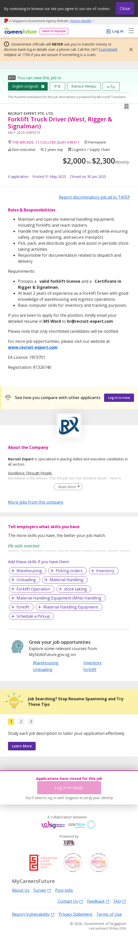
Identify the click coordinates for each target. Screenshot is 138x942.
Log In (118, 31)
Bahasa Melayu (83, 86)
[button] (129, 50)
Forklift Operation (33, 589)
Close (125, 8)
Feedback (98, 901)
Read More (67, 486)
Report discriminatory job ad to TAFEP (94, 197)
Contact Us (70, 901)
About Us (20, 890)
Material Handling (66, 579)
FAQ (120, 901)
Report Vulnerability (33, 914)
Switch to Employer (54, 31)
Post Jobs (64, 890)
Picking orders (69, 570)
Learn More (22, 746)
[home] (20, 31)
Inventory (105, 570)
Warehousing (29, 570)
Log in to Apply (69, 787)
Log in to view (119, 397)
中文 (57, 86)
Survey (42, 890)
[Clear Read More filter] (68, 487)
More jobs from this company (35, 501)
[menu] (131, 31)
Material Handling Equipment (70, 607)
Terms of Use (109, 914)
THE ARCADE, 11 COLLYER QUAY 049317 (45, 142)
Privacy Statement (75, 914)
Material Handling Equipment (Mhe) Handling (58, 598)
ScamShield (108, 49)
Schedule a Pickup (33, 616)
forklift (22, 607)
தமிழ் (111, 86)
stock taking (75, 589)
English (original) (25, 86)
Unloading (26, 579)
